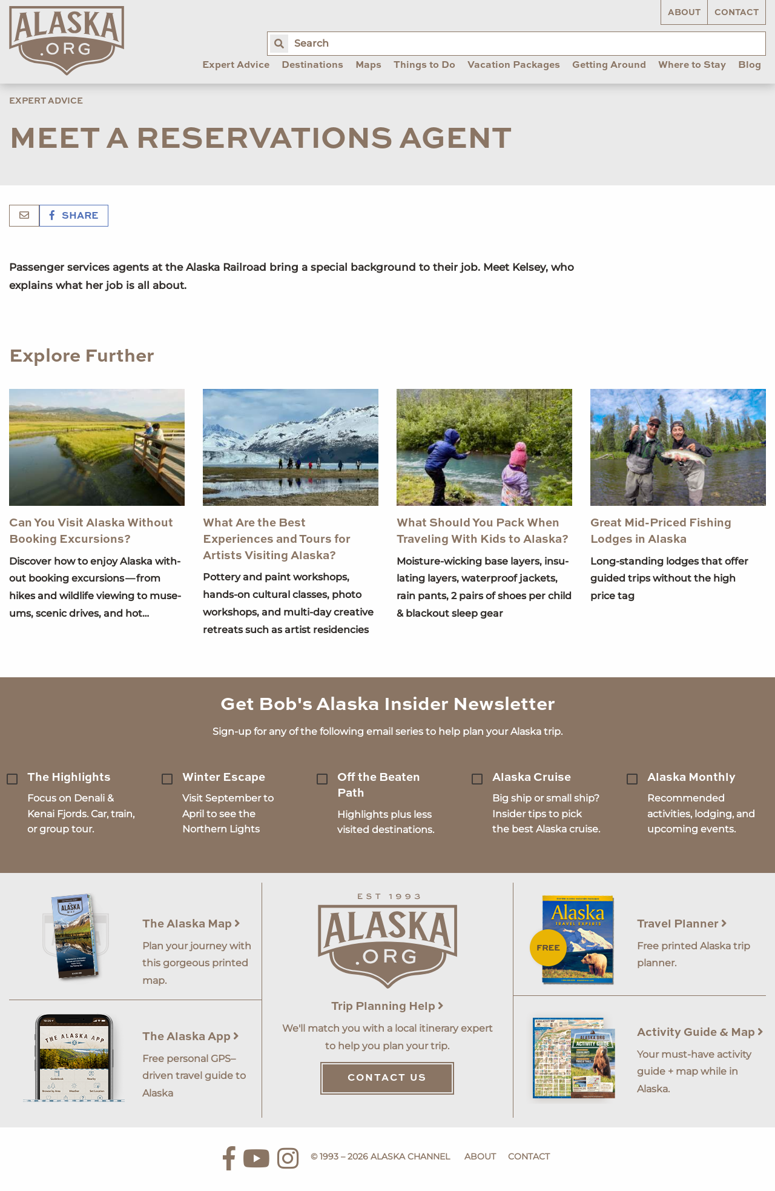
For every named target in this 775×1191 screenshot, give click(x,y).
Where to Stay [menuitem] (692, 65)
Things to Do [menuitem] (424, 65)
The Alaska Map (191, 924)
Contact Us (387, 1078)
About (684, 12)
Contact (736, 12)
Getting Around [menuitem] (609, 65)
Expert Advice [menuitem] (235, 65)
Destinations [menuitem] (312, 65)
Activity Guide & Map (700, 1032)
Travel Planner (682, 924)
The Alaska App (190, 1037)
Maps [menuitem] (368, 65)
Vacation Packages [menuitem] (513, 65)
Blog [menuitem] (749, 65)
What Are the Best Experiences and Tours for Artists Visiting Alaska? (277, 539)
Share (74, 216)
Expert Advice (46, 101)
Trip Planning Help (387, 1006)
